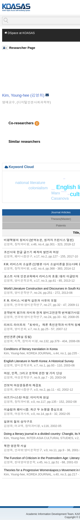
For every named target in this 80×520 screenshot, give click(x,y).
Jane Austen (58, 191)
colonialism (46, 182)
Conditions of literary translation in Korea (31, 349)
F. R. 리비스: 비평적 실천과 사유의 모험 (30, 300)
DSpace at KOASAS (21, 33)
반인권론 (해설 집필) (17, 337)
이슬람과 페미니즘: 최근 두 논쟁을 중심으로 (33, 409)
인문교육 (40, 189)
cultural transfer (73, 193)
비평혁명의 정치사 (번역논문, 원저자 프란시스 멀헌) (39, 240)
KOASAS (16, 7)
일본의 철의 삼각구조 (18, 421)
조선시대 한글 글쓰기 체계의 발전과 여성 (31, 252)
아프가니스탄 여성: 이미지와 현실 (26, 397)
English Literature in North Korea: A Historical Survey (39, 361)
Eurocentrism (53, 188)
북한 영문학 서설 (15, 446)
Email (47, 95)
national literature (19, 186)
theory (60, 193)
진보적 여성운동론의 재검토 (22, 385)
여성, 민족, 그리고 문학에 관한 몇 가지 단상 (33, 373)
